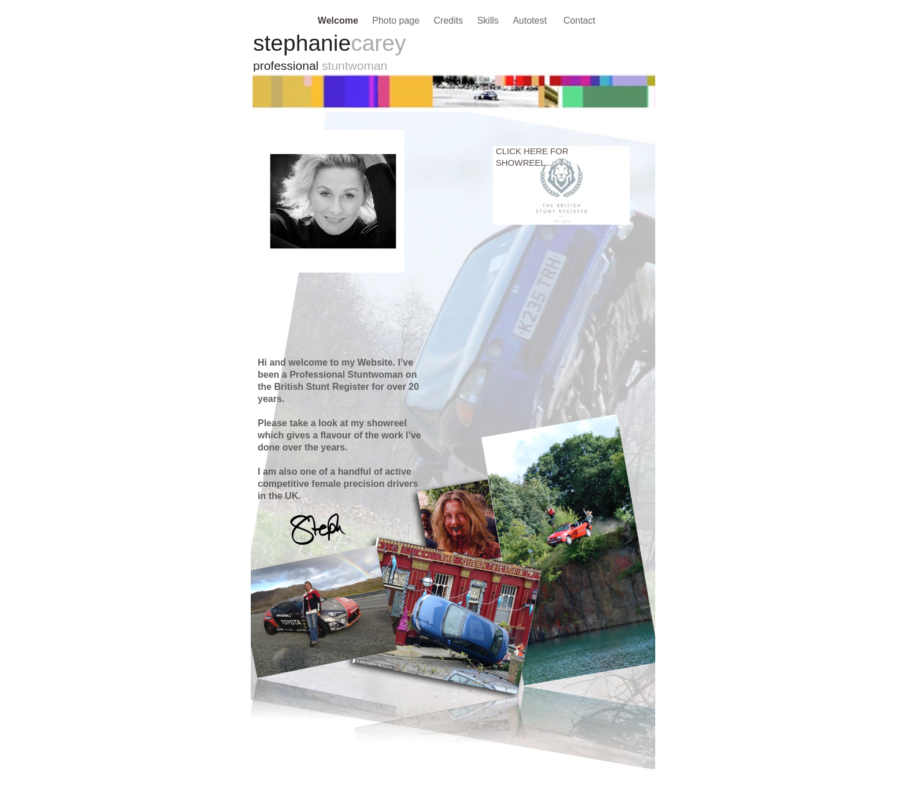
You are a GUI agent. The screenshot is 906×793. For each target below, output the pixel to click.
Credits (450, 20)
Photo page (397, 20)
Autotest (532, 20)
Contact (579, 20)
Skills (489, 20)
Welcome (339, 20)
